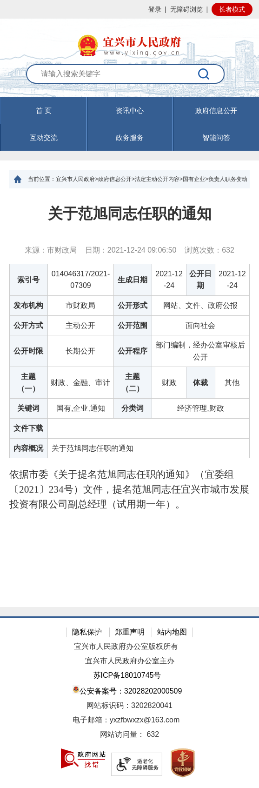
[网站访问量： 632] (129, 735)
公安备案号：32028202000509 (127, 690)
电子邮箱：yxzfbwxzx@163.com (126, 720)
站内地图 (172, 632)
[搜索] (204, 74)
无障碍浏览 (186, 9)
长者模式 (232, 9)
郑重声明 (130, 632)
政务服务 (130, 137)
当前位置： (42, 179)
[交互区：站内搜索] (129, 81)
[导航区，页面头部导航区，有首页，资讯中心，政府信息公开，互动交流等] (129, 124)
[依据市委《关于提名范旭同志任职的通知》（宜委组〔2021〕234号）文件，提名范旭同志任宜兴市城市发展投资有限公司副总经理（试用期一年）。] (129, 489)
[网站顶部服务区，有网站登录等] (129, 9)
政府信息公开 (216, 110)
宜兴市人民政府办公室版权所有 (126, 646)
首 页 (44, 110)
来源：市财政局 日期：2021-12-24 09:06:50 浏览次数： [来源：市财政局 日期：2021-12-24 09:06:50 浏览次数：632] (129, 250)
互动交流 (44, 137)
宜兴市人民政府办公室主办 (129, 661)
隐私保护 (87, 632)
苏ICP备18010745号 (127, 675)
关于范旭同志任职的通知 (130, 213)
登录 (154, 9)
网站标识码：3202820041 (129, 705)
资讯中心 (130, 110)
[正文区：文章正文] (129, 398)
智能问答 (216, 137)
